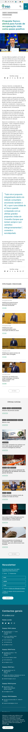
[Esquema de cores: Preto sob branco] (18, 1)
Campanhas (5, 442)
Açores (4, 408)
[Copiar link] (23, 78)
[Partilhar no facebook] (5, 78)
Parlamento (13, 467)
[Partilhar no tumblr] (13, 78)
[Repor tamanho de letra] (10, 1)
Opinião (8, 408)
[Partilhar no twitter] (7, 78)
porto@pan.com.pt (8, 662)
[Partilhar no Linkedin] (15, 78)
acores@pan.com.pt (8, 691)
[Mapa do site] (5, 1)
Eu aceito (8, 727)
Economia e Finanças (12, 12)
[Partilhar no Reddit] (17, 78)
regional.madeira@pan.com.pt (11, 703)
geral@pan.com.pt (9, 615)
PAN (8, 467)
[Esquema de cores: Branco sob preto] (20, 1)
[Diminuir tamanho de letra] (8, 1)
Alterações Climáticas (12, 420)
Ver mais (4, 308)
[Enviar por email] (20, 78)
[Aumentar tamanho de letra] (12, 1)
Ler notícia (5, 413)
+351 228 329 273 (8, 659)
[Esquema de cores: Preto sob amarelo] (22, 1)
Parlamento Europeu (7, 14)
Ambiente (20, 420)
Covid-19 (4, 12)
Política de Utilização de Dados (17, 588)
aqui (8, 724)
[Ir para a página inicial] (5, 6)
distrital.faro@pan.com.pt (10, 678)
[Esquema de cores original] (15, 1)
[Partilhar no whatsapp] (10, 78)
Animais (4, 467)
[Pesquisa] (20, 6)
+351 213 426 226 (8, 640)
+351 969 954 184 (8, 642)
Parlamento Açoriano (16, 408)
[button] (26, 6)
